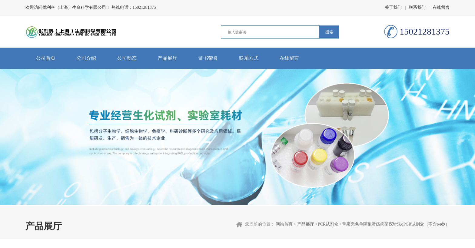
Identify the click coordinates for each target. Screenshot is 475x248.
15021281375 (144, 7)
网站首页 (284, 224)
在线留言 (441, 7)
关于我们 (393, 7)
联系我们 (417, 7)
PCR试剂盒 (328, 224)
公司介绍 (86, 58)
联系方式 (248, 58)
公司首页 (45, 58)
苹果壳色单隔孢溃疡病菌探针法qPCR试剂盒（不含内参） (396, 224)
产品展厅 (167, 58)
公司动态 (127, 58)
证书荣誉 (208, 58)
